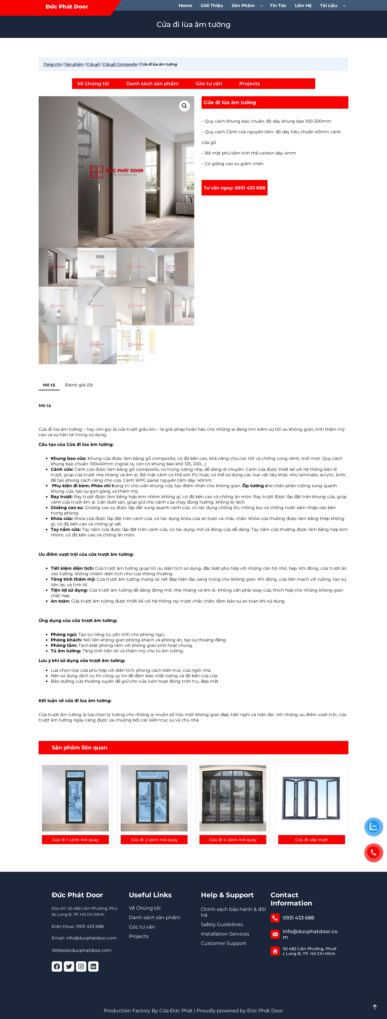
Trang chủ (52, 64)
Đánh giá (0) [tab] (79, 385)
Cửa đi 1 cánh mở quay (75, 839)
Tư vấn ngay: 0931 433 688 (234, 188)
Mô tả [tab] (49, 385)
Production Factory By (131, 1011)
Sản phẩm (73, 64)
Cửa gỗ (92, 64)
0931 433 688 (298, 918)
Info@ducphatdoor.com (310, 934)
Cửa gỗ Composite (119, 64)
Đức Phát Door (67, 6)
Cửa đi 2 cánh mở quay (154, 839)
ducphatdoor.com (91, 950)
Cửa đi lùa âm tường (230, 102)
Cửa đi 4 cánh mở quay (233, 839)
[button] (184, 105)
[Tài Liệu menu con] (345, 5)
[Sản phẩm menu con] (263, 5)
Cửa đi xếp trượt (311, 839)
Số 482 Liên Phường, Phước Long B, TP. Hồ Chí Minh (309, 951)
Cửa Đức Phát (176, 1011)
